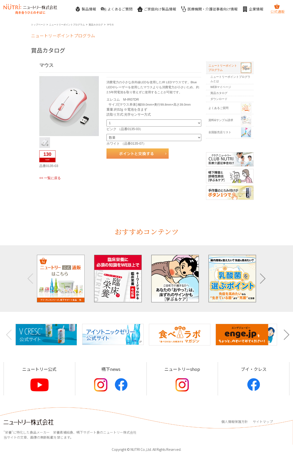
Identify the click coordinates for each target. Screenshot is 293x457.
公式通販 (277, 9)
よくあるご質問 (116, 9)
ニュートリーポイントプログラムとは (230, 79)
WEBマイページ (220, 87)
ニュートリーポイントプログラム (67, 24)
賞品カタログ (96, 24)
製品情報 (85, 9)
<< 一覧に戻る (50, 178)
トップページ (38, 24)
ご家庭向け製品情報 (156, 9)
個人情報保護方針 (234, 421)
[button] (262, 278)
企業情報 (252, 9)
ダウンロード (218, 99)
